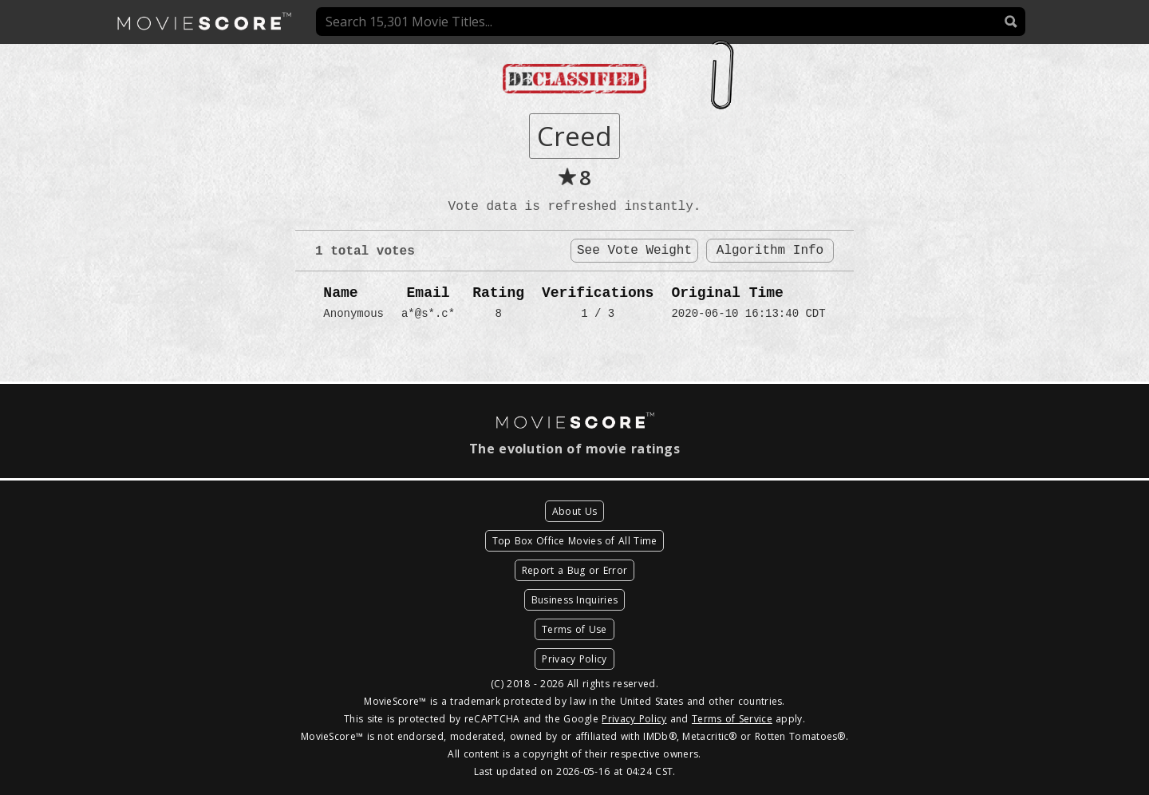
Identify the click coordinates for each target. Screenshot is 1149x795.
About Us (574, 511)
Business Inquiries (574, 600)
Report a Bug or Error (574, 570)
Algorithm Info (770, 250)
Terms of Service (732, 719)
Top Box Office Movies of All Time (574, 541)
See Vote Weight (634, 250)
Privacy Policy (574, 659)
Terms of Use (574, 629)
